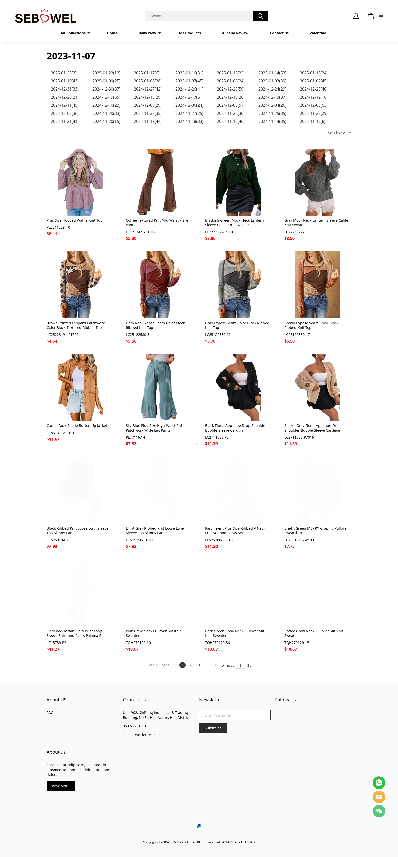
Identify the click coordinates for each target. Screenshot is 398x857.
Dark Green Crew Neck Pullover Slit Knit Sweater (234, 633)
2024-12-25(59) (231, 89)
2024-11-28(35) (148, 113)
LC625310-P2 (57, 540)
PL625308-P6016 (219, 540)
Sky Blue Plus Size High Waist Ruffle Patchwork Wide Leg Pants (156, 428)
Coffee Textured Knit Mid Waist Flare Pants (157, 222)
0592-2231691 (134, 726)
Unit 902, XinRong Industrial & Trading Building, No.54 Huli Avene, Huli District (156, 715)
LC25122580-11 (218, 334)
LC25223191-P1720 (62, 334)
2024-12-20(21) (65, 97)
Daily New (147, 33)
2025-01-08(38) (148, 81)
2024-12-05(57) (231, 105)
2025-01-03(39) (272, 81)
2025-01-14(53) (272, 73)
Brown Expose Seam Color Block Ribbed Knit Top (311, 325)
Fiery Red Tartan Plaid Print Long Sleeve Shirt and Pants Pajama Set (76, 633)
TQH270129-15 (296, 642)
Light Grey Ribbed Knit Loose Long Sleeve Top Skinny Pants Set (155, 530)
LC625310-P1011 (140, 540)
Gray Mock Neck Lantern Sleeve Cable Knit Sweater (316, 222)
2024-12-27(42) (148, 89)
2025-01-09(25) (106, 81)
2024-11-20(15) (106, 121)
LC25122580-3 (138, 334)
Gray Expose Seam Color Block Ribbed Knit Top (237, 325)
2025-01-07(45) (189, 81)
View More (61, 785)
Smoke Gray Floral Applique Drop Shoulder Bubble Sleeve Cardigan (312, 428)
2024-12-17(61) (189, 97)
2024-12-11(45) (65, 105)
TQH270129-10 (138, 642)
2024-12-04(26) (272, 105)
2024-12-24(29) (272, 89)
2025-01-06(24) (231, 81)
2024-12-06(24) (189, 105)
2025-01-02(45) (314, 81)
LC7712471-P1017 (141, 232)
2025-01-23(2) (63, 73)
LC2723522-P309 (219, 232)
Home (112, 33)
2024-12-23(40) (314, 89)
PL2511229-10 (58, 227)
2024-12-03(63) (314, 105)
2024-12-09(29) (148, 105)
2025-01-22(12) (106, 73)
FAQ (50, 712)
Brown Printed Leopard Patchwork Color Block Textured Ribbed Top (76, 325)
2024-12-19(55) (106, 97)
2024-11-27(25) (189, 113)
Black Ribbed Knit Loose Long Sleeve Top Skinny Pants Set (77, 530)
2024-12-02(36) (65, 113)
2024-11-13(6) (312, 121)
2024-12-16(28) (231, 97)
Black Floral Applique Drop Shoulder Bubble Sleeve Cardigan (236, 428)
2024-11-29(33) (106, 113)
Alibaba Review (235, 33)
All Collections (73, 33)
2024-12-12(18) (314, 97)
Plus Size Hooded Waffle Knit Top (75, 220)
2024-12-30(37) (106, 89)
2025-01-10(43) (65, 81)
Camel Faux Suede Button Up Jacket (77, 425)
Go (249, 665)
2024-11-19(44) (148, 121)
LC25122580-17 (297, 334)
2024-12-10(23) (106, 105)
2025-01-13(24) (314, 73)
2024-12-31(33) (65, 89)
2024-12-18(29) (148, 97)
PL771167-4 (135, 437)
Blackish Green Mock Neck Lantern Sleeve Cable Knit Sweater (234, 222)
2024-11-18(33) (189, 121)
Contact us (279, 33)
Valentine (318, 33)
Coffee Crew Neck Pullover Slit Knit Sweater (313, 633)
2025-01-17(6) (146, 73)
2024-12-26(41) (189, 89)
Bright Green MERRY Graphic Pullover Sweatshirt (316, 530)
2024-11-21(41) (65, 121)
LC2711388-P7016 (299, 437)
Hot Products (189, 33)
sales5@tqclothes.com (142, 734)
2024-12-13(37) (272, 97)
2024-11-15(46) (231, 121)
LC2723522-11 (296, 232)
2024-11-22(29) (314, 113)
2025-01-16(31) (189, 73)
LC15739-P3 (56, 642)
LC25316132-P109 (299, 540)
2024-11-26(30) (231, 113)
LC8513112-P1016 (61, 433)
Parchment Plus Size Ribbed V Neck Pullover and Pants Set (235, 530)
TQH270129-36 (217, 642)
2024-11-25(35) (272, 113)
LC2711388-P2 (217, 437)
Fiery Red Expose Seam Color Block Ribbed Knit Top (155, 325)
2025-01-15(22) (231, 73)
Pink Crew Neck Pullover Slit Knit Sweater (153, 633)
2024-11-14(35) (272, 121)
